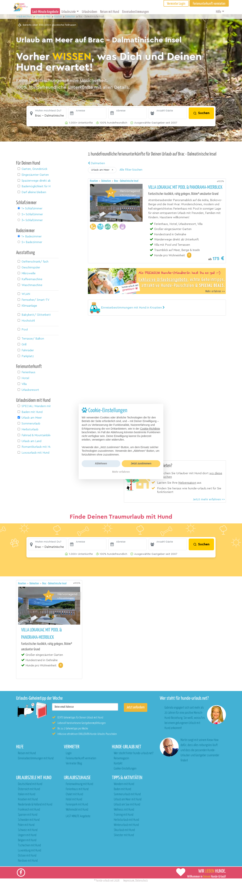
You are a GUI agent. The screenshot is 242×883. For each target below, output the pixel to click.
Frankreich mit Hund (29, 809)
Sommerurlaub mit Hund (127, 794)
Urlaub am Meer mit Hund (127, 799)
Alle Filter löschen (130, 169)
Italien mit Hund (26, 794)
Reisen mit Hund (109, 12)
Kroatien (94, 181)
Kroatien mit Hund (28, 799)
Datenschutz (141, 880)
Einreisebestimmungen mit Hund (36, 758)
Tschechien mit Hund (29, 845)
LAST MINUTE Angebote (78, 816)
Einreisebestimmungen (135, 12)
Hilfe (218, 12)
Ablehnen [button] (101, 463)
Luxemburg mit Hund (29, 850)
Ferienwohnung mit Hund (79, 784)
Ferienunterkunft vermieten (81, 758)
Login (68, 753)
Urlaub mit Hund (24, 16)
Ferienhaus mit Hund (77, 789)
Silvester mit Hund (124, 835)
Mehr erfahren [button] (121, 471)
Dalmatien (96, 163)
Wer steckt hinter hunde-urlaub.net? (133, 753)
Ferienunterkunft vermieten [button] (209, 3)
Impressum (128, 880)
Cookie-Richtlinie (150, 428)
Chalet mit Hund (74, 794)
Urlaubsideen (89, 12)
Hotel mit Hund (74, 799)
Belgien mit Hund (27, 840)
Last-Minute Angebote (45, 12)
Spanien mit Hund (27, 814)
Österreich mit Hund (29, 789)
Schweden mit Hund (29, 820)
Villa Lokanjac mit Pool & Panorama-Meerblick (185, 187)
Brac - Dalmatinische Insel (126, 181)
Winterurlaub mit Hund (126, 825)
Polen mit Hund (26, 825)
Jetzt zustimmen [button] (141, 463)
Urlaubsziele (68, 12)
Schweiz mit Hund (27, 830)
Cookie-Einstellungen (125, 768)
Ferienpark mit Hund (77, 804)
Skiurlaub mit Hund (124, 830)
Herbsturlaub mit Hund (126, 820)
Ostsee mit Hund (27, 855)
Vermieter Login (176, 3)
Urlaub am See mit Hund (127, 804)
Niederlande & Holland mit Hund (35, 804)
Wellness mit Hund (124, 809)
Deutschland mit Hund (30, 784)
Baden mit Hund (122, 789)
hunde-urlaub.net (105, 880)
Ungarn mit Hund (27, 835)
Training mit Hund (123, 814)
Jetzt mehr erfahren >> (209, 499)
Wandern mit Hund (124, 784)
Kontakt (118, 763)
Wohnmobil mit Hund (77, 809)
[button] (47, 113)
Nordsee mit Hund (28, 860)
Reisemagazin (121, 758)
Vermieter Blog (74, 763)
